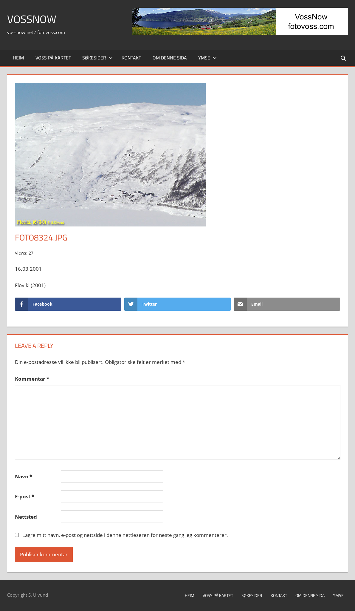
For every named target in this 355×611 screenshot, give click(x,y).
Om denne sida (170, 57)
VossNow (31, 19)
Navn (23, 476)
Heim (18, 57)
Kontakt (131, 57)
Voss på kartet (53, 57)
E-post (24, 496)
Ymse (207, 57)
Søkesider (97, 57)
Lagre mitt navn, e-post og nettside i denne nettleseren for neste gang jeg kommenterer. (125, 535)
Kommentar (32, 378)
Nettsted (26, 516)
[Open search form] (344, 58)
